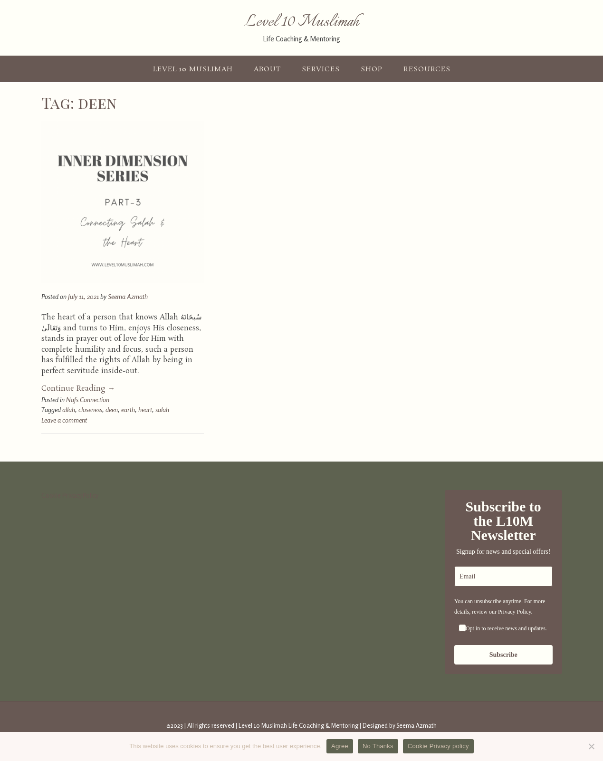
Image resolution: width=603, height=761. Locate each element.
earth (128, 409)
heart (145, 409)
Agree (339, 746)
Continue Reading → (78, 389)
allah (68, 409)
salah (162, 409)
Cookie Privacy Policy (69, 495)
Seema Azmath (128, 296)
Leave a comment (64, 420)
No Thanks (378, 746)
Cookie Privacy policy (438, 746)
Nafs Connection (87, 399)
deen (111, 409)
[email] (503, 576)
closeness (90, 409)
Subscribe (503, 654)
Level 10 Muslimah (301, 22)
